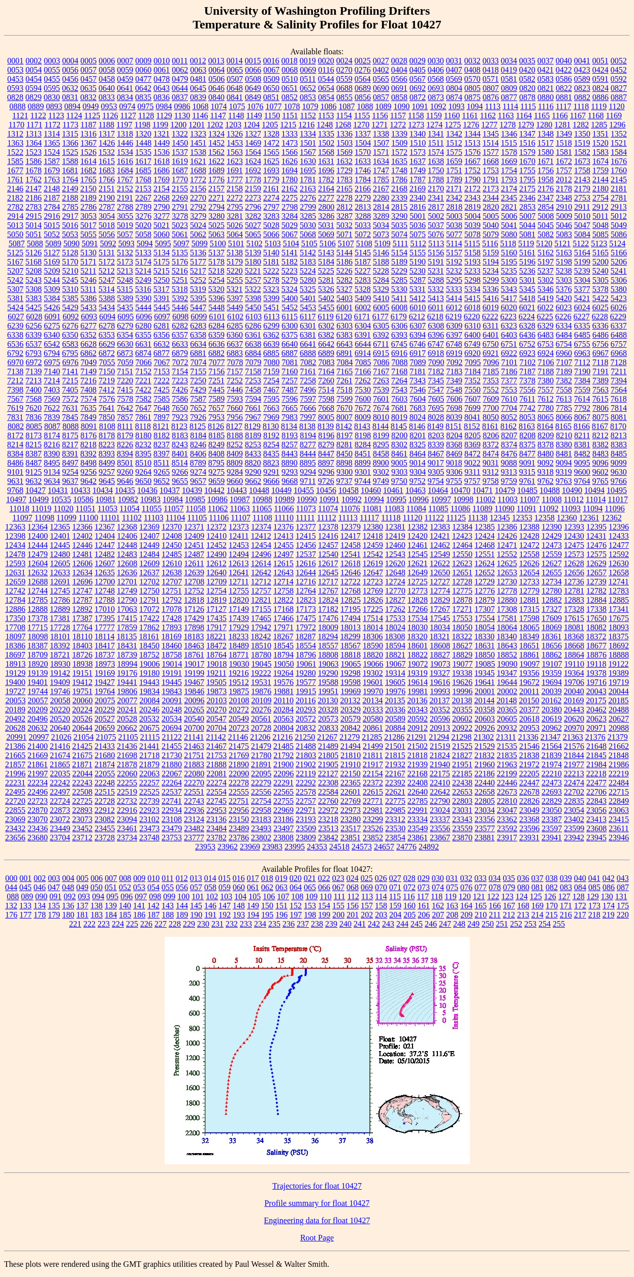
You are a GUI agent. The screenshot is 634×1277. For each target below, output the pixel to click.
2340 (417, 197)
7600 (363, 399)
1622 (216, 161)
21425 (82, 746)
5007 (527, 216)
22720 (15, 801)
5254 (216, 280)
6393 (399, 335)
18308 (395, 636)
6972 (34, 362)
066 (324, 887)
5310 (70, 289)
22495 (15, 792)
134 (40, 905)
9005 (399, 463)
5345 (527, 289)
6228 (600, 316)
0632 (70, 88)
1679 (52, 170)
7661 (253, 408)
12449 (149, 545)
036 (523, 878)
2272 (235, 197)
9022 (472, 463)
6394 (417, 335)
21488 (306, 746)
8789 (198, 463)
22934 (172, 810)
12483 (127, 554)
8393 (107, 453)
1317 (107, 133)
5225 (326, 271)
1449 (161, 143)
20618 (529, 718)
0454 (33, 79)
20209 (37, 709)
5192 (454, 261)
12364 (37, 526)
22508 (82, 792)
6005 (381, 307)
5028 (271, 225)
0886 (600, 97)
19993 (440, 691)
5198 (564, 261)
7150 (107, 371)
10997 (441, 499)
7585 (161, 399)
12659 (15, 581)
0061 (161, 70)
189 (182, 914)
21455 (172, 746)
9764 (582, 481)
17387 (82, 618)
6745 (399, 344)
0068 (289, 70)
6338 (15, 335)
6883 (235, 353)
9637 (70, 481)
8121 (161, 426)
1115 (528, 106)
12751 (172, 590)
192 (224, 914)
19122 (618, 664)
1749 (417, 170)
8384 (15, 453)
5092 (108, 243)
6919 (454, 353)
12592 (619, 554)
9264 (143, 472)
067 (338, 887)
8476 (509, 453)
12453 (239, 545)
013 (196, 878)
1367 (88, 143)
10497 (16, 499)
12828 (417, 600)
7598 (326, 399)
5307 (15, 289)
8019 (399, 417)
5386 (88, 298)
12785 (37, 600)
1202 (215, 124)
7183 (454, 371)
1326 (235, 133)
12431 (596, 536)
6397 (454, 335)
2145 (619, 179)
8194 (308, 435)
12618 (350, 563)
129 (593, 896)
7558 (564, 389)
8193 (289, 435)
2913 (619, 207)
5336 (491, 289)
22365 (350, 782)
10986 (217, 499)
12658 (619, 572)
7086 (381, 362)
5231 (436, 271)
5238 (564, 271)
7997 (308, 417)
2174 (509, 188)
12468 (484, 545)
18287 (305, 636)
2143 (582, 179)
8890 (289, 463)
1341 (436, 133)
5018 (107, 225)
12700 (104, 581)
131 (621, 896)
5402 (326, 298)
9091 (527, 463)
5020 (143, 225)
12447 (104, 545)
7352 (472, 380)
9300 (344, 472)
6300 (289, 325)
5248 (125, 280)
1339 (399, 133)
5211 (88, 271)
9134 (52, 472)
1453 (235, 143)
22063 (149, 773)
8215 (33, 444)
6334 (564, 325)
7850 (107, 417)
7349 (454, 380)
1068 (200, 106)
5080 (509, 234)
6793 (33, 353)
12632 (37, 572)
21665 (15, 755)
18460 (172, 645)
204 (395, 914)
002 (40, 878)
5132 (125, 252)
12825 (350, 600)
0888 (17, 106)
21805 (328, 755)
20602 (462, 718)
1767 (125, 179)
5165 (600, 252)
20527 (104, 718)
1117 (564, 106)
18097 (16, 636)
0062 (180, 70)
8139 (326, 426)
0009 (143, 60)
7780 (545, 408)
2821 (509, 207)
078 (495, 887)
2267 (143, 197)
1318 (125, 133)
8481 (564, 453)
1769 (161, 179)
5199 (582, 261)
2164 (326, 188)
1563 (235, 152)
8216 (52, 444)
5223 (289, 271)
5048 (600, 225)
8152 (472, 426)
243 (388, 924)
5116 (490, 243)
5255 (235, 280)
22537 (172, 792)
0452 (619, 70)
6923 (527, 353)
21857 (15, 764)
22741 (172, 801)
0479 (180, 79)
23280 (350, 819)
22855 (15, 810)
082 (552, 887)
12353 (522, 517)
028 (409, 878)
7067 (162, 362)
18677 (596, 645)
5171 (88, 261)
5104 (291, 243)
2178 (564, 188)
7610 (509, 399)
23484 (216, 828)
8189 (253, 435)
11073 (306, 508)
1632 (344, 161)
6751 (509, 344)
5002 (436, 216)
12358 (544, 517)
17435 (216, 618)
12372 (216, 526)
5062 (198, 234)
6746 (417, 344)
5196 (527, 261)
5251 (180, 280)
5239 (582, 271)
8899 (363, 463)
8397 (161, 453)
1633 (363, 161)
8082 (16, 426)
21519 (440, 746)
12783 (619, 590)
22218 (596, 773)
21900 (283, 764)
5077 (454, 234)
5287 (417, 280)
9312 (491, 472)
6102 (235, 316)
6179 (399, 316)
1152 (308, 115)
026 (381, 878)
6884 (253, 353)
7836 (33, 417)
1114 (510, 106)
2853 (527, 207)
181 (82, 914)
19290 (328, 673)
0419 (509, 70)
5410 (381, 298)
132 (11, 905)
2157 (216, 188)
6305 (381, 325)
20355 (462, 709)
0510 (289, 79)
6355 (143, 335)
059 (224, 887)
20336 (395, 709)
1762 (33, 179)
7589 (216, 399)
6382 (326, 335)
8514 (180, 463)
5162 (545, 252)
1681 (70, 170)
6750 (491, 344)
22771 (373, 801)
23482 (194, 828)
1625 (271, 161)
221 (75, 924)
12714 (283, 581)
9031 (491, 463)
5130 (88, 252)
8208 (527, 435)
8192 (271, 435)
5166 (619, 252)
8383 (619, 444)
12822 (283, 600)
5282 (344, 280)
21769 (239, 755)
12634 (82, 572)
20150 (529, 700)
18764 (216, 654)
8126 (216, 426)
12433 (619, 536)
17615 (574, 618)
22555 (239, 792)
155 (338, 905)
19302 (373, 673)
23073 (82, 819)
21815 (395, 755)
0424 (600, 70)
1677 (15, 170)
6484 (564, 335)
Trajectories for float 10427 (317, 1186)
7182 (436, 371)
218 (594, 914)
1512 (454, 143)
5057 (125, 234)
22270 (194, 782)
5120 (544, 243)
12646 (350, 572)
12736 (574, 581)
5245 (70, 280)
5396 (216, 298)
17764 (82, 627)
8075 (600, 417)
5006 (509, 216)
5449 (235, 307)
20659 (104, 728)
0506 (216, 79)
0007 (125, 60)
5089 (53, 243)
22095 (261, 773)
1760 (619, 170)
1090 (401, 106)
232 (232, 924)
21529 (484, 746)
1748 (399, 170)
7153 (161, 371)
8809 (235, 463)
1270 (361, 124)
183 (96, 914)
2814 (381, 207)
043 (623, 878)
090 (41, 896)
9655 (180, 481)
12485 (172, 554)
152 (296, 905)
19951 (328, 691)
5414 (454, 298)
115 (395, 896)
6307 (417, 325)
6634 (198, 344)
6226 (563, 316)
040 (580, 878)
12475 (574, 545)
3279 (198, 216)
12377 (306, 526)
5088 (35, 243)
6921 (491, 353)
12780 (552, 590)
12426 (507, 536)
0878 (527, 97)
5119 (526, 243)
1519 (582, 143)
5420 (564, 298)
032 (466, 878)
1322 (180, 133)
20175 (596, 700)
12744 (37, 590)
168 (523, 905)
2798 (289, 207)
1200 (178, 124)
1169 (614, 115)
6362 (271, 335)
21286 (394, 737)
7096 (491, 362)
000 (11, 878)
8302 (399, 444)
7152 (143, 371)
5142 (308, 252)
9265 (161, 472)
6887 (289, 353)
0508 (253, 79)
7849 (88, 417)
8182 (161, 435)
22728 (104, 801)
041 (594, 878)
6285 (235, 325)
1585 (15, 161)
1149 (254, 115)
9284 (235, 472)
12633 (60, 572)
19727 (15, 691)
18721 (60, 654)
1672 (564, 161)
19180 (149, 673)
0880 (545, 97)
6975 (52, 362)
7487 (289, 389)
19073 (440, 664)
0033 (491, 60)
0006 (107, 60)
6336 (600, 325)
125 (536, 896)
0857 (381, 97)
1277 (489, 124)
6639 (271, 344)
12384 (462, 526)
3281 (235, 216)
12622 (440, 563)
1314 (52, 133)
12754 (216, 590)
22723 (37, 801)
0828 (15, 97)
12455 (283, 545)
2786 (88, 207)
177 (25, 914)
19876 (261, 691)
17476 (328, 618)
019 (281, 878)
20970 (574, 728)
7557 (545, 389)
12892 (82, 609)
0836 (161, 97)
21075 (106, 737)
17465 (261, 618)
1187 (88, 124)
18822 (417, 654)
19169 (104, 673)
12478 (15, 554)
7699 (472, 408)
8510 (143, 463)
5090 (72, 243)
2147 (33, 188)
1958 (545, 179)
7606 (454, 399)
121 (479, 896)
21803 (306, 755)
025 (367, 878)
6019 (491, 307)
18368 (573, 636)
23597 (552, 828)
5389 (125, 298)
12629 (596, 563)
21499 (373, 746)
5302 (545, 280)
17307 (484, 609)
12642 (261, 572)
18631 (484, 645)
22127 (328, 773)
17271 (462, 609)
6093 (89, 316)
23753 (172, 837)
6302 (326, 325)
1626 (289, 161)
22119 (305, 773)
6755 (582, 344)
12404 (104, 536)
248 (459, 924)
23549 (417, 828)
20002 (507, 691)
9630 (619, 472)
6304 (363, 325)
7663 (271, 408)
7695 (436, 408)
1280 (544, 124)
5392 (180, 298)
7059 (125, 362)
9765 (600, 481)
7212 (15, 380)
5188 (381, 261)
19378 (596, 673)
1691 (235, 170)
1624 (253, 161)
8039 (454, 417)
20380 (552, 709)
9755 (454, 481)
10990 (307, 499)
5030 (308, 225)
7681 (399, 408)
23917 (507, 837)
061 (253, 887)
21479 (261, 746)
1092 (438, 106)
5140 (271, 252)
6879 (180, 353)
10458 (348, 490)
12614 (261, 563)
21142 (216, 737)
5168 (33, 261)
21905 (328, 764)
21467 (216, 746)
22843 (596, 801)
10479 (505, 490)
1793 (509, 179)
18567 (350, 645)
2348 (564, 197)
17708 (15, 627)
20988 (619, 728)
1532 (107, 152)
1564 (253, 152)
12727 (440, 581)
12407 (149, 536)
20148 (506, 700)
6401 (491, 335)
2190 (107, 197)
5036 (417, 225)
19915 (306, 691)
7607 (472, 399)
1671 (545, 161)
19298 (350, 673)
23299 (373, 819)
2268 (161, 197)
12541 (350, 554)
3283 (271, 216)
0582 (527, 79)
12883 (574, 600)
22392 (395, 782)
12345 (500, 517)
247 (445, 924)
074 (438, 887)
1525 (70, 152)
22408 (417, 782)
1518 (564, 143)
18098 (38, 636)
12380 (373, 526)
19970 (373, 691)
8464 (417, 453)
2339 (399, 197)
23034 (484, 810)
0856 (363, 97)
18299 (350, 636)
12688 (37, 581)
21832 (484, 755)
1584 (619, 152)
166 (495, 905)
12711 (238, 581)
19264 (283, 673)
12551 (484, 554)
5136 (198, 252)
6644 (363, 344)
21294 (439, 737)
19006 (150, 664)
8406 (198, 453)
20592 (417, 718)
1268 (343, 124)
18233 (238, 636)
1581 (564, 152)
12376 (283, 526)
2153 (143, 188)
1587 (52, 161)
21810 (350, 755)
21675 (82, 755)
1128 (146, 115)
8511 (161, 463)
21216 (282, 737)
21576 (574, 746)
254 (544, 924)
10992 (351, 499)
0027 (381, 60)
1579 (527, 152)
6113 (271, 316)
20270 (216, 709)
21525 (462, 746)
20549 (239, 718)
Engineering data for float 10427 (317, 1220)
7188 (545, 371)
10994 (374, 499)
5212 (107, 271)
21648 (596, 746)
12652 (484, 572)
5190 (417, 261)
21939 (417, 764)
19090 (507, 664)
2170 (436, 188)
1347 (527, 133)
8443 (289, 453)
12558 (529, 554)
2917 (70, 216)
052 (125, 887)
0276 (363, 70)
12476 (596, 545)
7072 (180, 362)
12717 (328, 581)
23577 (484, 828)
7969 (271, 417)
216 (566, 914)
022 (324, 878)
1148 (236, 115)
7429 (198, 389)
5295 (454, 280)
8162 (508, 426)
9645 (107, 481)
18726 (82, 654)
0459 (125, 79)
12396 (619, 526)
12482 (104, 554)
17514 (373, 618)
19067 (396, 664)
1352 (619, 133)
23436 (37, 828)
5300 (509, 280)
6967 (600, 353)
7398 (15, 389)
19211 (216, 673)
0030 (436, 60)
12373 (239, 526)
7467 (271, 389)
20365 (507, 709)
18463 (194, 645)
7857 (125, 417)
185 (125, 914)
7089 (418, 362)
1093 (456, 106)
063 (281, 887)
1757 (564, 170)
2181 (619, 188)
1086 (328, 106)
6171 (362, 316)
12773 (417, 590)
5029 (289, 225)
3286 (326, 216)
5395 (198, 298)
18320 (417, 636)
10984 (173, 499)
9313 (509, 472)
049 (82, 887)
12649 (417, 572)
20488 (619, 709)
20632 (37, 728)
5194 (491, 261)
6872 (107, 353)
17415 (127, 618)
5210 (70, 271)
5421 (582, 298)
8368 (454, 444)
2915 (33, 216)
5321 (235, 289)
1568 (326, 152)
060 (239, 887)
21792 (283, 755)
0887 (619, 97)
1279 (526, 124)
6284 (216, 325)
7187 (527, 371)
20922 (462, 728)
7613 (564, 399)
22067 (172, 773)
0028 (399, 60)
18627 (462, 645)
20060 (83, 700)
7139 (33, 371)
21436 (127, 746)
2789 (143, 207)
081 (537, 887)
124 (522, 896)
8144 (380, 426)
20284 (283, 709)
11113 (348, 517)
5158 (472, 252)
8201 (417, 435)
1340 (417, 133)
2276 (308, 197)
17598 (529, 618)
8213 (619, 435)
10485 (527, 490)
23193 (306, 819)
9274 (198, 472)
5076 (436, 234)
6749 (472, 344)
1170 (16, 124)
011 (167, 878)
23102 (149, 819)
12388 (529, 526)
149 (253, 905)
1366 (70, 143)
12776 (484, 590)
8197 (344, 435)
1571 (381, 152)
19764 (104, 691)
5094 (145, 243)
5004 (472, 216)
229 (189, 924)
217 (580, 914)
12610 (172, 563)
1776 (216, 179)
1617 (143, 161)
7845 (70, 417)
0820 (527, 88)
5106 (328, 243)
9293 (289, 472)
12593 (15, 563)
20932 (507, 728)
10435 (125, 490)
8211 (582, 435)
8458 (381, 453)
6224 (527, 316)
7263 (381, 380)
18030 (417, 627)
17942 (261, 627)
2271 (216, 197)
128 (579, 896)
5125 (15, 252)
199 (324, 914)
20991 (16, 737)
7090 (436, 362)
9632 (33, 481)
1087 (346, 106)
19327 (440, 673)
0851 (271, 97)
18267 (283, 636)
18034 (440, 627)
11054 (129, 508)
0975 (145, 106)
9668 (289, 481)
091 (55, 896)
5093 (126, 243)
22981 (373, 810)
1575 (454, 152)
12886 (15, 609)
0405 (417, 70)
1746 (363, 170)
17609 (552, 618)
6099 (199, 316)
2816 (417, 207)
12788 (104, 600)
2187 (52, 197)
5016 (70, 225)
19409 (60, 682)
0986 (182, 106)
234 (260, 924)
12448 (127, 545)
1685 (143, 170)
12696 (82, 581)
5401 (308, 298)
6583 (70, 344)
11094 (593, 508)
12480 (60, 554)
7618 (619, 399)
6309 (454, 325)
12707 (172, 581)
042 (609, 878)
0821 (545, 88)
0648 (235, 88)
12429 (552, 536)
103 (226, 896)
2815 (399, 207)
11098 (44, 517)
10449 (281, 490)
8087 (52, 426)
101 (198, 896)
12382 (417, 526)
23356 (484, 819)
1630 (308, 161)
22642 (440, 792)
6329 (545, 325)
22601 (350, 792)
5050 (15, 234)
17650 (596, 618)
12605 (60, 563)
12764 (306, 590)
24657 (384, 846)
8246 (198, 444)
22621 (395, 792)
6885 (271, 353)
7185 (491, 371)
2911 (582, 207)
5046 (564, 225)
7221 (143, 380)
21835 (507, 755)
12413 (283, 536)
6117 (307, 316)
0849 (253, 97)
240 (345, 924)
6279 (125, 325)
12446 (82, 545)
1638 (436, 161)
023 (338, 878)
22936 (194, 810)
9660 (235, 481)
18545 (283, 645)
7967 (253, 417)
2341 (436, 197)
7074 (199, 362)
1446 (125, 143)
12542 (373, 554)
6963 (582, 353)
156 (352, 905)
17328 (574, 609)
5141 (289, 252)
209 (466, 914)
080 (523, 887)
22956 (239, 810)
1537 (180, 152)
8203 (436, 435)
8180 (143, 435)
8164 (545, 426)
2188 (70, 197)
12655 (552, 572)
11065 (262, 508)
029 (424, 878)
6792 (15, 353)
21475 (239, 746)
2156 (198, 188)
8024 (417, 417)
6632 (161, 344)
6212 (417, 316)
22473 (552, 782)
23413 (596, 819)
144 (182, 905)
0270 (344, 70)
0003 (52, 60)
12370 (172, 526)
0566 (399, 79)
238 (317, 924)
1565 (271, 152)
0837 (180, 97)
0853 (308, 97)
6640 (289, 344)
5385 (70, 298)
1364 (33, 143)
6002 (363, 307)
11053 (107, 508)
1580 (545, 152)
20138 (462, 700)
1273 (416, 124)
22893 (82, 810)
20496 (37, 718)
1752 (472, 170)
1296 (617, 124)
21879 (149, 764)
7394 (619, 380)
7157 (235, 371)
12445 (60, 545)
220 (623, 914)
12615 (283, 563)
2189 (88, 197)
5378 (600, 289)
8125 (197, 426)
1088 (365, 106)
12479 (37, 554)
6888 (308, 353)
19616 (440, 682)
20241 (127, 709)
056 (182, 887)
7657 (216, 408)
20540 (194, 718)
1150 (272, 115)
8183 (180, 435)
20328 (328, 709)
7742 (527, 408)
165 (480, 905)
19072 (418, 664)
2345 (509, 197)
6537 (33, 344)
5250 (161, 280)
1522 (15, 152)
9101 (15, 472)
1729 (344, 170)
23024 (440, 810)
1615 (107, 161)
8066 (564, 417)
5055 (88, 234)
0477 (143, 79)
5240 (600, 271)
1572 (399, 152)
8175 (70, 435)
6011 (435, 307)
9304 (417, 472)
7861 (143, 417)
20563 (283, 718)
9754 (436, 481)
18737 (104, 654)
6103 (253, 316)
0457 (88, 79)
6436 (527, 335)
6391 (363, 335)
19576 (283, 682)
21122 (172, 737)
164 (466, 905)
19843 (172, 691)
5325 (308, 289)
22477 (596, 782)
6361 (253, 335)
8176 (88, 435)
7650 (180, 408)
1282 (581, 124)
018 (267, 878)
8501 (125, 463)
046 (40, 887)
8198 (363, 435)
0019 (308, 60)
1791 (491, 179)
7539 (381, 389)
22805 (484, 801)
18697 (15, 654)
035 (509, 878)
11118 (390, 517)
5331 (417, 289)
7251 (216, 380)
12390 (552, 526)
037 (537, 878)
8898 (344, 463)
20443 (574, 709)
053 (139, 887)
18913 (16, 664)
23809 (306, 837)
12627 (552, 563)
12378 (328, 526)
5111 (400, 243)
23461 (127, 828)
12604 (37, 563)
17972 (306, 627)
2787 (107, 207)
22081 (216, 773)
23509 (306, 828)
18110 (82, 636)
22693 (552, 792)
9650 (143, 481)
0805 (472, 88)
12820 (239, 600)
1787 (417, 179)
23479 (172, 828)
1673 (582, 161)
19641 (484, 682)
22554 (216, 792)
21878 (127, 764)
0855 (344, 97)
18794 (283, 654)
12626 (529, 563)
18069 (552, 627)
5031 (326, 225)
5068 (308, 234)
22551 (194, 792)
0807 (491, 88)
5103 (273, 243)
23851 (350, 837)
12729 (484, 581)
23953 (205, 846)
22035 (60, 773)
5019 (125, 225)
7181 (417, 371)
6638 (253, 344)
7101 (509, 362)
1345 (491, 133)
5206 (619, 261)
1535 (143, 152)
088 (13, 896)
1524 (52, 152)
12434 (15, 545)
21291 (416, 737)
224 (118, 924)
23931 (529, 837)
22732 (127, 801)
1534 (125, 152)
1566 (289, 152)
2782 (15, 207)
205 (409, 914)
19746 (60, 691)
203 (381, 914)
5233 (472, 271)
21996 (15, 773)
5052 (52, 234)
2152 (125, 188)
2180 (600, 188)
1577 (491, 152)
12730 (507, 581)
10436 (147, 490)
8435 (271, 453)
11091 (526, 508)
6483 (545, 335)
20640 (60, 728)
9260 (125, 472)
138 (96, 905)
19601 (373, 682)
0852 (289, 97)
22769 (350, 801)
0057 (88, 70)
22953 (216, 810)
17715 (37, 627)
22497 (60, 792)
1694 (289, 170)
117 (423, 896)
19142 (60, 673)
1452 (216, 143)
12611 (194, 563)
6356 (161, 335)
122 (493, 896)
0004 (70, 60)
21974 (552, 764)
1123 (56, 115)
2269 (180, 197)
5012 (619, 216)
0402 (381, 70)
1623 (235, 161)
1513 (472, 143)
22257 (149, 782)
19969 (350, 691)
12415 (306, 536)
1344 (472, 133)
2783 (33, 207)
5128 (70, 252)
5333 (454, 289)
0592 (619, 79)
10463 (415, 490)
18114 (104, 636)
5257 (253, 280)
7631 (70, 408)
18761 (194, 654)
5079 (491, 234)
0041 (582, 60)
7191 (600, 371)
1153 (326, 115)
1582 (582, 152)
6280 (143, 325)
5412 (417, 298)
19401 (37, 682)
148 (239, 905)
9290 (253, 472)
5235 (509, 271)
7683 (417, 408)
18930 (60, 664)
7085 (363, 362)
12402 (82, 536)
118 (436, 896)
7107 (564, 362)
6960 (564, 353)
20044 (619, 691)
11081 (372, 508)
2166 (363, 188)
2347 (545, 197)
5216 (180, 271)
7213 (33, 380)
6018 (472, 307)
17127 (216, 609)
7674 (381, 408)
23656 (15, 837)
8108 (107, 426)
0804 (454, 88)
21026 (61, 737)
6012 (454, 307)
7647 (143, 408)
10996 (418, 499)
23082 (104, 819)
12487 (194, 554)
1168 (596, 115)
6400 (472, 335)
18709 (37, 654)
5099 (200, 243)
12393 (574, 526)
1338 (381, 133)
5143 (326, 252)
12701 (127, 581)
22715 (619, 792)
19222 (261, 673)
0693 (436, 88)
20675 (149, 728)
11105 (197, 517)
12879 (484, 600)
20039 (552, 691)
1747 (381, 170)
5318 (180, 289)
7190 (582, 371)
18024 (395, 627)
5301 (527, 280)
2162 (289, 188)
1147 (218, 115)
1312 (15, 133)
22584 (328, 792)
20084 (150, 700)
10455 (304, 490)
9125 (33, 472)
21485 (283, 746)
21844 (574, 755)
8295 (381, 444)
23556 (440, 828)
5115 (472, 243)
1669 (509, 161)
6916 (399, 353)
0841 (235, 97)
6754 (564, 344)
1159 (433, 115)
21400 (37, 746)
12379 (350, 526)
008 (125, 878)
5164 (582, 252)
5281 (326, 280)
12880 (507, 600)
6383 (344, 335)
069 (367, 887)
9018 (454, 463)
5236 (527, 271)
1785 (381, 179)
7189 (564, 371)
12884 (596, 600)
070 (381, 887)
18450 (149, 645)
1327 (253, 133)
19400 (15, 682)
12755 (239, 590)
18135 (126, 636)
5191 (436, 261)
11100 (88, 517)
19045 (261, 664)
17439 (239, 618)
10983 (150, 499)
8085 (34, 426)
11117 (369, 517)
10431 (58, 490)
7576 (107, 399)
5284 (381, 280)
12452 (216, 545)
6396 (436, 335)
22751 (239, 801)
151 (281, 905)
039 (566, 878)
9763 (564, 481)
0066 (253, 70)
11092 (548, 508)
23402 (574, 819)
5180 (253, 261)
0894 (72, 106)
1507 (381, 143)
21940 (440, 764)
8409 (235, 453)
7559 (582, 389)
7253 (253, 380)
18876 (596, 654)
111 (339, 896)
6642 (326, 344)
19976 (395, 691)
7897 (161, 417)
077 (480, 887)
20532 (149, 718)
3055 (125, 216)
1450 (180, 143)
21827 (462, 755)
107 (283, 896)
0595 (52, 88)
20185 (618, 700)
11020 (63, 508)
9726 (326, 481)
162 (438, 905)
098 (155, 896)
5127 (52, 252)
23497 (283, 828)
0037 (545, 60)
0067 (271, 70)
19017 (194, 664)
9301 (363, 472)
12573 (574, 554)
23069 (15, 819)
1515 (509, 143)
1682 (88, 170)
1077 (273, 106)
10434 (102, 490)
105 (254, 896)
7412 (107, 389)
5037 (436, 225)
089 (27, 896)
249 (473, 924)
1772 (198, 179)
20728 (261, 728)
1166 (559, 115)
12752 (194, 590)
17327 (552, 609)
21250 (305, 737)
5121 (562, 243)
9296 (326, 472)
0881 (564, 97)
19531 (261, 682)
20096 (194, 700)
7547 (436, 389)
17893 (172, 627)
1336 (344, 133)
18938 (83, 664)
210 (480, 914)
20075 (105, 700)
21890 (239, 764)
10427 (35, 490)
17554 (484, 618)
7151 (125, 371)
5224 (308, 271)
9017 (436, 463)
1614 (88, 161)
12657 (596, 572)
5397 (235, 298)
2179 (582, 188)
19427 (104, 682)
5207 (15, 271)
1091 (419, 106)
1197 (124, 124)
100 (183, 896)
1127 (128, 115)
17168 (283, 609)
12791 (149, 600)
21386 (15, 746)
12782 (596, 590)
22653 (462, 792)
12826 (373, 600)
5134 (161, 252)
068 (352, 887)
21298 (461, 737)
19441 (127, 682)
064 (296, 887)
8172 (15, 435)
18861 (529, 654)
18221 (216, 636)
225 (132, 924)
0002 (33, 60)
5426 (52, 307)
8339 (436, 444)
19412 (82, 682)
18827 (440, 654)
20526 (82, 718)
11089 (482, 508)
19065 (351, 664)
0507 (235, 79)
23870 (462, 837)
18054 (484, 627)
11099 (66, 517)
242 (374, 924)
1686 (161, 170)
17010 (104, 609)
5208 (33, 271)
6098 (180, 316)
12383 (440, 526)
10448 (259, 490)
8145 (399, 426)
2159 (253, 188)
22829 (552, 801)
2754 (600, 197)
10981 (106, 499)
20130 (328, 700)
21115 (150, 737)
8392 (88, 453)
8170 (618, 426)
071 (395, 887)
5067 (289, 234)
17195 (350, 609)
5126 (33, 252)
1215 (288, 124)
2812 (344, 207)
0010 (161, 60)
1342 (454, 133)
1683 (107, 170)
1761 (15, 179)
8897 (326, 463)
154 (324, 905)
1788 (436, 179)
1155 (362, 115)
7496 (308, 389)
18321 (439, 636)
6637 (235, 344)
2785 (70, 207)
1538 (198, 152)
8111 (125, 426)
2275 (289, 197)
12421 (440, 536)
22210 (552, 773)
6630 (125, 344)
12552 (507, 554)
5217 (198, 271)
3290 (399, 216)
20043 (596, 691)
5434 (107, 307)
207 (438, 914)
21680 (104, 755)
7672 (363, 408)
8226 (125, 444)
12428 (529, 536)
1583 (600, 152)
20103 (217, 700)
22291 (283, 782)
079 (509, 887)
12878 (462, 600)
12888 (37, 609)
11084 (416, 508)
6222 (490, 316)
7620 (33, 408)
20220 (60, 709)
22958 (261, 810)
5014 (33, 225)
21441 (149, 746)
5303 (564, 280)
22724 (60, 801)
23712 (82, 837)
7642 (125, 408)
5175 (161, 261)
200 (338, 914)
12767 (328, 590)
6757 (619, 344)
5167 (15, 261)
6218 (435, 316)
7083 (327, 362)
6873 (125, 353)
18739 (127, 654)
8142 (344, 426)
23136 (216, 819)
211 (494, 914)
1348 (545, 133)
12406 (127, 536)
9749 (381, 481)
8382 (600, 444)
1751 (454, 170)
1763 (52, 179)
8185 (216, 435)
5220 (235, 271)
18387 (37, 645)
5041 (509, 225)
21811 (373, 755)
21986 (619, 764)
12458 (350, 545)
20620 (574, 718)
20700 (194, 728)
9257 (107, 472)
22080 (194, 773)
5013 (15, 225)
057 (196, 887)
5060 (161, 234)
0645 (198, 88)
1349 (564, 133)
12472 (529, 545)
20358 (484, 709)
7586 (180, 399)
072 (409, 887)
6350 (70, 335)
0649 (253, 88)
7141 (70, 371)
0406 (436, 70)
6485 (582, 335)
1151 (290, 115)
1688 (198, 170)
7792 (582, 408)
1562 (216, 152)
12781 (574, 590)
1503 (344, 143)
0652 (308, 88)
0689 (363, 88)
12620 (395, 563)
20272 (239, 709)
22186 (484, 773)
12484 (149, 554)
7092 (455, 362)
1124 (74, 115)
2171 (454, 188)
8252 (235, 444)
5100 (218, 243)
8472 (472, 453)
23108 (172, 819)
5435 (125, 307)
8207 (509, 435)
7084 (345, 362)
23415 (619, 819)
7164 (326, 371)
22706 (596, 792)
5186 (344, 261)
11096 (614, 508)
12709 (216, 581)
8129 (252, 426)
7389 (600, 380)
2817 (436, 207)
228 (175, 924)
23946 (619, 837)
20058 (60, 700)
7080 (272, 362)
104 (240, 896)
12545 (417, 554)
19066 (373, 664)
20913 (440, 728)
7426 (180, 389)
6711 (381, 344)
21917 (373, 764)
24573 (362, 846)
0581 (509, 79)
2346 (527, 197)
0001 (15, 60)
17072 (149, 609)
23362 (507, 819)
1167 (578, 115)
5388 (107, 298)
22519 (127, 792)
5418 (527, 298)
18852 (507, 654)
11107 (240, 517)
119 (450, 896)
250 (488, 924)
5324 (289, 289)
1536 (161, 152)
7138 (15, 371)
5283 (363, 280)
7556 (527, 389)
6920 (472, 353)
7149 (88, 371)
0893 (54, 106)
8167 (600, 426)
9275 (216, 472)
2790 (161, 207)
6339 (33, 335)
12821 (261, 600)
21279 (349, 737)
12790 (127, 600)
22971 (306, 810)
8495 (52, 463)
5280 (308, 280)
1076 (255, 106)
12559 (552, 554)
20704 (216, 728)
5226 (344, 271)
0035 (527, 60)
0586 (564, 79)
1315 (70, 133)
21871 (82, 764)
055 (168, 887)
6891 (344, 353)
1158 (416, 115)
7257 (289, 380)
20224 (82, 709)
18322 (462, 636)
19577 (306, 682)
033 (480, 878)
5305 (600, 280)
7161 (308, 371)
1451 (198, 143)
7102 (528, 362)
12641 (239, 572)
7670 (344, 408)
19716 (596, 682)
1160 (452, 115)
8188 (235, 435)
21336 (528, 737)
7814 (619, 408)
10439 (192, 490)
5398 (253, 298)
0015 (253, 60)
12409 (194, 536)
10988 (262, 499)
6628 (88, 344)
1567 (308, 152)
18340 (506, 636)
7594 (253, 399)
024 (352, 878)
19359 (552, 673)
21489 (328, 746)
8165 (563, 426)
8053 (527, 417)
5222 (271, 271)
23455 (104, 828)
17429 (194, 618)
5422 (600, 298)
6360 (235, 335)
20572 (306, 718)
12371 (194, 526)
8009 (363, 417)
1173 (70, 124)
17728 (60, 627)
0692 (417, 88)
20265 (194, 709)
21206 (260, 737)
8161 (490, 426)
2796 (253, 207)
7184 (472, 371)
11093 (570, 508)
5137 (216, 252)
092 (70, 896)
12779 (529, 590)
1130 (182, 115)
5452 (289, 307)
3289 (381, 216)
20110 (284, 700)
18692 (619, 645)
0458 (107, 79)
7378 (527, 380)
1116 (546, 106)
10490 (572, 490)
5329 (381, 289)
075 (452, 887)
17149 (239, 609)
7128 (618, 362)
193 (239, 914)
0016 (271, 60)
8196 (326, 435)
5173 (125, 261)
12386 (507, 526)
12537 (306, 554)
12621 (417, 563)
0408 (472, 70)
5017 (88, 225)
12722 (350, 581)
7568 (33, 399)
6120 (344, 316)
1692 (253, 170)
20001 (484, 691)
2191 (125, 197)
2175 (527, 188)
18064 (507, 627)
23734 (127, 837)
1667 (472, 161)
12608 (127, 563)
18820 (373, 654)
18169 (171, 636)
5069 (326, 234)
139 (111, 905)
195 (267, 914)
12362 (611, 517)
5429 (70, 307)
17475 (306, 618)
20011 (529, 691)
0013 (216, 60)
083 (566, 887)
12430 (574, 536)
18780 (261, 654)
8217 (70, 444)
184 (111, 914)
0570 (472, 79)
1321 (161, 133)
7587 (198, 399)
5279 (289, 280)
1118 (581, 106)
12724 (395, 581)
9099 (619, 463)
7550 (472, 389)
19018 (217, 664)
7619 (15, 408)
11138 (478, 517)
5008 (545, 216)
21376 (595, 737)
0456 (70, 79)
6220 (472, 316)
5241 (619, 271)
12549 (440, 554)
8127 (234, 426)
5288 (436, 280)
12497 (283, 554)
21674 (60, 755)
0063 (198, 70)
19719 (619, 682)
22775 (395, 801)
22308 (328, 782)
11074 (328, 508)
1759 (600, 170)
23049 (529, 810)
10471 (482, 490)
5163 (564, 252)
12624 (484, 563)
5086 (619, 234)
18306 (372, 636)
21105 (128, 737)
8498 (88, 463)
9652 (161, 481)
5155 (417, 252)
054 (153, 887)
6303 (344, 325)
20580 (373, 718)
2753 (582, 197)
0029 (417, 60)
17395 (104, 618)
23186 (283, 819)
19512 (239, 682)
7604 (417, 399)
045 (25, 887)
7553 (509, 389)
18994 (127, 664)
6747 (436, 344)
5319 (198, 289)
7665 (289, 408)
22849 (619, 801)
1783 (344, 179)
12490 (216, 554)
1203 (233, 124)
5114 (454, 243)
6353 (107, 335)
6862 (88, 353)
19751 (82, 691)
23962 (227, 846)
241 (360, 924)
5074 (399, 234)
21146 (238, 737)
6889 (326, 353)
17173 (306, 609)
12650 (440, 572)
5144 (344, 252)
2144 (600, 179)
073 (424, 887)
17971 (283, 627)
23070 (37, 819)
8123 (179, 426)
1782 (326, 179)
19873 (216, 691)
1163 (506, 115)
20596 (440, 718)
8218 (88, 444)
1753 (491, 170)
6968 (619, 353)
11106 (219, 517)
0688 (344, 88)
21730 (172, 755)
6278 (107, 325)
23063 (619, 810)
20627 (619, 718)
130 (607, 896)
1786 (399, 179)
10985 (195, 499)
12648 (395, 572)
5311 (88, 289)
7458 (253, 389)
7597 (308, 399)
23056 (596, 810)
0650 (271, 88)
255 (559, 924)
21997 (37, 773)
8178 (107, 435)
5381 (15, 298)
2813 (363, 207)
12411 (238, 536)
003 (54, 878)
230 (203, 924)
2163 (308, 188)
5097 (181, 243)
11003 (507, 499)
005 (82, 878)
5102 (254, 243)
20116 (305, 700)
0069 (308, 70)
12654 (529, 572)
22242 (60, 782)
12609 (149, 563)
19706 (574, 682)
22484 (619, 782)
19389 (619, 673)
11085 (438, 508)
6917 (417, 353)
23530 (395, 828)
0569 (454, 79)
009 (139, 878)
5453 (308, 307)
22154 (373, 773)
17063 (127, 609)
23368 (529, 819)
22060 (127, 773)
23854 (395, 837)
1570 (363, 152)
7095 (473, 362)
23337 (440, 819)
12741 (619, 581)
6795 (70, 353)
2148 (52, 188)
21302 (483, 737)
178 (40, 914)
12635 (104, 572)
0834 (125, 97)
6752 (527, 344)
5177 (198, 261)
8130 (271, 426)
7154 (180, 371)
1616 (125, 161)
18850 (484, 654)
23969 (250, 846)
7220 (125, 380)
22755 (283, 801)
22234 (37, 782)
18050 (462, 627)
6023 (564, 307)
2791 (180, 207)
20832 (306, 728)
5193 (472, 261)
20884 (395, 728)
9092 (545, 463)
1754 (509, 170)
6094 (107, 316)
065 (310, 887)
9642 (88, 481)
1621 (198, 161)
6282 (180, 325)
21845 (596, 755)
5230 (417, 271)
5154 (399, 252)
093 (84, 896)
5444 (143, 307)
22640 (417, 792)
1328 (271, 133)
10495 (617, 490)
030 (438, 878)
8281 (344, 444)
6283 (198, 325)
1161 (470, 115)
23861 (417, 837)
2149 (70, 188)
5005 (491, 216)
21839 (552, 755)
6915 (381, 353)
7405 (70, 389)
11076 (350, 508)
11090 (504, 508)
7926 (198, 417)
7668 (326, 408)
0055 (52, 70)
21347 (551, 737)
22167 (395, 773)
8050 (491, 417)
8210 (564, 435)
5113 (436, 243)
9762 (545, 481)
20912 (417, 728)
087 (623, 887)
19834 (149, 691)
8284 (363, 444)
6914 (363, 353)
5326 (326, 289)
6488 (619, 335)
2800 (326, 207)
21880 (172, 764)
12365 (60, 526)
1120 (616, 106)
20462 (596, 709)
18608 (440, 645)
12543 (395, 554)
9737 (344, 481)
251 (502, 924)
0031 (454, 60)
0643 (161, 88)
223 (104, 924)
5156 (436, 252)
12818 (194, 600)
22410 (440, 782)
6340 (52, 335)
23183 (261, 819)
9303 (399, 472)
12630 (619, 563)
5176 (180, 261)
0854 (326, 97)
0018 (289, 60)
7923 (180, 417)
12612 (216, 563)
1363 (15, 143)
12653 (507, 572)
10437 (170, 490)
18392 (60, 645)
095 (112, 896)
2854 (545, 207)
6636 (216, 344)
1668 (491, 161)
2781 (619, 197)
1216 (306, 124)
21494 (350, 746)
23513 (328, 828)
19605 (395, 682)
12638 (172, 572)
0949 (90, 106)
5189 (399, 261)
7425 (161, 389)
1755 (527, 170)
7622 (52, 408)
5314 (107, 289)
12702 (149, 581)
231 (217, 924)
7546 (417, 389)
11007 (530, 499)
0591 (600, 79)
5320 (216, 289)
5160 (509, 252)
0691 (399, 88)
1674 (600, 161)
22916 (127, 810)
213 (523, 914)
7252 (235, 380)
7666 (308, 408)
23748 (149, 837)
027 (395, 878)
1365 (52, 143)
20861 (373, 728)
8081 (619, 417)
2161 (271, 188)
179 (54, 914)
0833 (107, 97)
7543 (399, 389)
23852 (373, 837)
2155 (180, 188)
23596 (529, 828)
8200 (399, 435)
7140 (52, 371)
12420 (417, 536)
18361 (551, 636)
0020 (326, 60)
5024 (198, 225)
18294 (328, 636)
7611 (527, 399)
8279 (326, 444)
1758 (582, 170)
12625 (507, 563)
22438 (462, 782)
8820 (253, 463)
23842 (328, 837)
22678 (529, 792)
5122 (581, 243)
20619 (552, 718)
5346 (545, 289)
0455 (52, 79)
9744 (363, 481)
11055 (152, 508)
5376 (564, 289)
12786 (60, 600)
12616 (306, 563)
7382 (564, 380)
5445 (161, 307)
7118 (600, 362)
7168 (399, 371)
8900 (381, 463)
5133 (143, 252)
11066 (284, 508)
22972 (328, 810)
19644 (507, 682)
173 (594, 905)
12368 (127, 526)
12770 (395, 590)
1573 (417, 152)
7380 (545, 380)
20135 (395, 700)
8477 (527, 453)
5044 (527, 225)
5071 (344, 234)
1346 (509, 133)
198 (310, 914)
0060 (143, 70)
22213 (574, 773)
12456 (306, 545)
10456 (326, 490)
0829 (33, 97)
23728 (104, 837)
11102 (132, 517)
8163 (527, 426)
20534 (172, 718)
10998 (463, 499)
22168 (417, 773)
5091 (90, 243)
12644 (306, 572)
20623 (596, 718)
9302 (381, 472)
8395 (143, 453)
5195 (509, 261)
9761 (527, 481)
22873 (60, 810)
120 (465, 896)
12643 (283, 572)
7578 (125, 399)
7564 (619, 389)
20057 (38, 700)
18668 (574, 645)
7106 (546, 362)
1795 (527, 179)
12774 (440, 590)
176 (11, 914)
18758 (172, 654)
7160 (289, 371)
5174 (143, 261)
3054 (107, 216)
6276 (70, 325)
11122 (434, 517)
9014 (417, 463)
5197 (545, 261)
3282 (253, 216)
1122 (38, 115)
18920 (38, 664)
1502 (326, 143)
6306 (399, 325)
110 (325, 896)
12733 (529, 581)
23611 (618, 828)
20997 (38, 737)
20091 (172, 700)
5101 (236, 243)
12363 (15, 526)
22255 (127, 782)
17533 (395, 618)
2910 (564, 207)
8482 (582, 453)
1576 (472, 152)
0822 (564, 88)
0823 (582, 88)
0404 (399, 70)
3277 (161, 216)
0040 (564, 60)
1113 (492, 106)
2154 (161, 188)
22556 (261, 792)
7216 (88, 380)
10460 (371, 490)
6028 (34, 316)
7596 (289, 399)
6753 (545, 344)
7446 (235, 389)
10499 (38, 499)
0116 (326, 70)
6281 (161, 325)
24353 (317, 846)
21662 (619, 746)
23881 (484, 837)
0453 (15, 79)
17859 (127, 627)
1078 (291, 106)
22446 (507, 782)
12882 (552, 600)
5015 (52, 225)
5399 (271, 298)
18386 (15, 645)
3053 (88, 216)
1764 (70, 179)
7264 (399, 380)
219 (609, 914)
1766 (107, 179)
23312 (395, 819)
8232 (143, 444)
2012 (564, 179)
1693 (271, 170)
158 (381, 905)
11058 (196, 508)
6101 (217, 316)
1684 (125, 170)
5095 (163, 243)
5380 (619, 289)
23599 (574, 828)
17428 (172, 618)
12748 (104, 590)
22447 (529, 782)
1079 (310, 106)
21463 (194, 746)
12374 (261, 526)
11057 (173, 508)
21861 (37, 764)
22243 (82, 782)
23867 (440, 837)
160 (409, 905)
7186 (509, 371)
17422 (149, 618)
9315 (527, 472)
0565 (381, 79)
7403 (52, 389)
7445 (216, 389)
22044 (82, 773)
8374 (509, 444)
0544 (326, 79)
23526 (373, 828)
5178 (216, 261)
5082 (545, 234)
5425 (33, 307)
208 (452, 914)
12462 (440, 545)
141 (139, 905)
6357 (180, 335)
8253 (253, 444)
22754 (261, 801)
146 (210, 905)
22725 (82, 801)
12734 (552, 581)
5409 (363, 298)
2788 (125, 207)
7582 (143, 399)
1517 (545, 143)
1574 (436, 152)
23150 (239, 819)
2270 (198, 197)
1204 (251, 124)
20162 (551, 700)
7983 (289, 417)
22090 (239, 773)
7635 (88, 408)
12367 (104, 526)
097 (141, 896)
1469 (253, 143)
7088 (400, 362)
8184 (198, 435)
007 (111, 878)
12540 (328, 554)
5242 (15, 280)
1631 (326, 161)
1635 (399, 161)
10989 (284, 499)
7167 (381, 371)
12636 (127, 572)
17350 (15, 618)
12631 (15, 572)
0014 (235, 60)
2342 (454, 197)
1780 (289, 179)
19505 (216, 682)
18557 (328, 645)
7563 (600, 389)
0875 (472, 97)
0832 (88, 97)
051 (111, 887)
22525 (149, 792)
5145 (363, 252)
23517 (350, 828)
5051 (33, 234)
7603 (399, 399)
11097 (22, 517)
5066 (271, 234)
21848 (619, 755)
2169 (417, 188)
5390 (143, 298)
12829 (440, 600)
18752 (149, 654)
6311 (490, 325)
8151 (454, 426)
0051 (600, 60)
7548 (454, 389)
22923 (149, 810)
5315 (125, 289)
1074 (218, 106)
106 (269, 896)
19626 (462, 682)
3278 (180, 216)
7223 (180, 380)
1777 (235, 179)
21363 (573, 737)
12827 (395, 600)
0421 (545, 70)
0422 (564, 70)
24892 (429, 846)
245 (416, 924)
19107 (552, 664)
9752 (417, 481)
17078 (172, 609)
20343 (417, 709)
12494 (239, 554)
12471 (507, 545)
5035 (399, 225)
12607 (104, 563)
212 (509, 914)
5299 (491, 280)
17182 (328, 609)
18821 (395, 654)
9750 (399, 481)
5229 (399, 271)
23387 (552, 819)
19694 (552, 682)
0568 (436, 79)
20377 (529, 709)
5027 (253, 225)
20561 (261, 718)
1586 (33, 161)
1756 (545, 170)
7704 (509, 408)
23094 (127, 819)
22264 (172, 782)
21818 (417, 755)
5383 (33, 298)
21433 (104, 746)
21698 (127, 755)
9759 (509, 481)
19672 (529, 682)
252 (516, 924)
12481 (82, 554)
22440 (484, 782)
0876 (491, 97)
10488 (550, 490)
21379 (618, 737)
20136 (417, 700)
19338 (462, 673)
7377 (509, 380)
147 (224, 905)
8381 (582, 444)
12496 (261, 554)
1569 (344, 152)
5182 (289, 261)
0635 (88, 88)
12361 (589, 517)
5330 (399, 289)
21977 (574, 764)
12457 (328, 545)
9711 (307, 481)
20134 (372, 700)
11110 (284, 517)
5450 (253, 307)
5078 (472, 234)
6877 (161, 353)
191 (210, 914)
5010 (582, 216)
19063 (329, 664)
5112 (418, 243)
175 (623, 905)
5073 (381, 234)
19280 (306, 673)
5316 (143, 289)
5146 (381, 252)
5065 (253, 234)
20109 (261, 700)
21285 (372, 737)
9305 (436, 472)
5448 (216, 307)
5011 (600, 216)
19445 (172, 682)
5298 (472, 280)
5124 (617, 243)
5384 (52, 298)
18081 (574, 627)
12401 (60, 536)
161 (424, 905)
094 (98, 896)
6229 (618, 316)
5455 (326, 307)
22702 (574, 792)
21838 (529, 755)
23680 (37, 837)
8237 (161, 444)
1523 (33, 152)
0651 (289, 88)
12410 (216, 536)
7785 (564, 408)
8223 (107, 444)
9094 (564, 463)
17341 (619, 609)
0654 (326, 88)
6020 (509, 307)
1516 (527, 143)
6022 (545, 307)
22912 (104, 810)
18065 (529, 627)
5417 (509, 298)
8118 (143, 426)
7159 (271, 371)
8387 (33, 453)
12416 (328, 536)
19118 (596, 664)
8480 (545, 453)
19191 (172, 673)
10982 (128, 499)
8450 (344, 453)
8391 (70, 453)
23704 (60, 837)
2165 (344, 188)
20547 (216, 718)
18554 (306, 645)
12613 (239, 563)
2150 (88, 188)
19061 (306, 664)
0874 (454, 97)
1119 (599, 106)
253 (530, 924)
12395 (596, 526)
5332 (436, 289)
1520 (600, 143)
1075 (237, 106)
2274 (271, 197)
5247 (107, 280)
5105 (309, 243)
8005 (326, 417)
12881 (529, 600)
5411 (399, 298)
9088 (509, 463)
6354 (125, 335)
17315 (529, 609)
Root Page (317, 1237)
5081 (527, 234)
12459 (373, 545)
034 (495, 878)
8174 (52, 435)
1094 (474, 106)
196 (281, 914)
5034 (381, 225)
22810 (507, 801)
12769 (373, 590)
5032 (344, 225)
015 (224, 878)
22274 (216, 782)
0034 (509, 60)
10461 (393, 490)
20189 (15, 709)
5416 (491, 298)
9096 (600, 463)
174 (609, 905)
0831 (70, 97)
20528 (127, 718)
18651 (529, 645)
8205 (472, 435)
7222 (161, 380)
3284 (289, 216)
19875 (239, 691)
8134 (289, 426)
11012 (574, 499)
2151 (107, 188)
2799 (308, 207)
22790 (440, 801)
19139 (37, 673)
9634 (52, 481)
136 (68, 905)
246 (431, 924)
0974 (127, 106)
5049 (619, 225)
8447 (326, 453)
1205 (270, 124)
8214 (15, 444)
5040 (491, 225)
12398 (15, 536)
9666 (271, 481)
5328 (363, 289)
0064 (216, 70)
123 (507, 896)
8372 (491, 444)
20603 (484, 718)
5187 (363, 261)
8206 (491, 435)
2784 (52, 207)
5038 (454, 225)
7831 (15, 417)
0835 (143, 97)
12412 (261, 536)
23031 (462, 810)
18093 (619, 627)
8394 (125, 453)
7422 (143, 389)
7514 (326, 389)
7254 (271, 380)
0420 (527, 70)
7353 (491, 380)
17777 (104, 627)
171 (566, 905)
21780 (261, 755)
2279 (363, 197)
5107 (346, 243)
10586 (83, 499)
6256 (33, 325)
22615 (373, 792)
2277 (326, 197)
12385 (484, 526)
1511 (435, 143)
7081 (290, 362)
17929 (239, 627)
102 (212, 896)
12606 (82, 563)
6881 (198, 353)
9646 (125, 481)
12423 (462, 536)
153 (310, 905)
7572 (70, 399)
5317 (161, 289)
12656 (574, 572)
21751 (194, 755)
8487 (33, 463)
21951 (462, 764)
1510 (417, 143)
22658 (484, 792)
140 (125, 905)
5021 (161, 225)
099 (169, 896)
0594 (33, 88)
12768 (350, 590)
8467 (436, 453)
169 (537, 905)
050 (96, 887)
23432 (15, 828)
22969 (283, 810)
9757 (472, 481)
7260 (326, 380)
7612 (545, 399)
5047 (582, 225)
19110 (574, 664)
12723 (373, 581)
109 (311, 896)
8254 (271, 444)
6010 (417, 307)
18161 (149, 636)
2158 (235, 188)
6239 (15, 325)
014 (210, 878)
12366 (82, 526)
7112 (582, 362)
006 (96, 878)
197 (296, 914)
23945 (596, 837)
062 (267, 887)
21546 (529, 746)
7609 (491, 399)
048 (68, 887)
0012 (198, 60)
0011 (179, 60)
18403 (82, 645)
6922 (509, 353)
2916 (52, 216)
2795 (235, 207)
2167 (381, 188)
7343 (417, 380)
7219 (107, 380)
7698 (454, 408)
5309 (52, 289)
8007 (344, 417)
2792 (198, 207)
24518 (339, 846)
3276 (143, 216)
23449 (60, 828)
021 (310, 878)
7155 (198, 371)
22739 (149, 801)
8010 (381, 417)
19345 (484, 673)
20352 (440, 709)
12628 (574, 563)
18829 (462, 654)
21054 (83, 737)
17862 (149, 627)
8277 (308, 444)
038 (552, 878)
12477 (619, 545)
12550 (462, 554)
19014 (172, 664)
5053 (70, 234)
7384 (582, 380)
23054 (574, 810)
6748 (454, 344)
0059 (125, 70)
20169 (573, 700)
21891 (261, 764)
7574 (88, 399)
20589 (395, 718)
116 (409, 896)
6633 (180, 344)
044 (11, 887)
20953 (529, 728)
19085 (485, 664)
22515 (104, 792)
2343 (472, 197)
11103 (154, 517)
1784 (363, 179)
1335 (326, 133)
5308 (33, 289)
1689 (216, 170)
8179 (125, 435)
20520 (60, 718)
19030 (239, 664)
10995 (396, 499)
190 (196, 914)
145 (196, 905)
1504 (363, 143)
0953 (109, 106)
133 (25, 905)
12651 (462, 572)
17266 (417, 609)
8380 (564, 444)
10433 (80, 490)
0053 (15, 70)
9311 (472, 472)
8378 (545, 444)
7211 (618, 371)
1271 (379, 124)
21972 (529, 764)
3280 (216, 216)
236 (288, 924)
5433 (88, 307)
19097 (530, 664)
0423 (582, 70)
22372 (373, 782)
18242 (260, 636)
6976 (70, 362)
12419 (395, 536)
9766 (619, 481)
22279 (261, 782)
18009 (328, 627)
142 (153, 905)
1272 (398, 124)
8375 (527, 444)
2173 (491, 188)
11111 (305, 517)
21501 (395, 746)
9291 (271, 472)
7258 (308, 380)
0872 (417, 97)
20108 (239, 700)
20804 (283, 728)
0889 (35, 106)
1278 (507, 124)
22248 (104, 782)
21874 (104, 764)
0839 (198, 97)
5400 (289, 298)
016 (239, 878)
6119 (325, 316)
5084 (582, 234)
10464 (438, 490)
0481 (198, 79)
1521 (619, 143)
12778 (507, 590)
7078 (235, 362)
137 (82, 905)
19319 (417, 673)
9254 (70, 472)
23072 (60, 819)
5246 (88, 280)
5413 (436, 298)
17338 (596, 609)
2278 (344, 197)
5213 (125, 271)
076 (466, 887)
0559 (344, 79)
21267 (327, 737)
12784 (15, 600)
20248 (172, 709)
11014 (596, 499)
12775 (462, 590)
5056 (107, 234)
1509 (399, 143)
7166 (363, 371)
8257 (289, 444)
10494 (594, 490)
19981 (417, 691)
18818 (350, 654)
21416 (60, 746)
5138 (235, 252)
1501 (308, 143)
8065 (545, 417)
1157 (398, 115)
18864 (574, 654)
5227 (363, 271)
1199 (160, 124)
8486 (15, 463)
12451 (194, 545)
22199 (507, 773)
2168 (399, 188)
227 (160, 924)
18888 (619, 654)
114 (381, 896)
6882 (216, 353)
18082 (596, 627)
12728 (462, 581)
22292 (306, 782)
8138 (307, 426)
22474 (574, 782)
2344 (491, 197)
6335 (582, 325)
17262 (395, 609)
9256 (88, 472)
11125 (456, 517)
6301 (308, 325)
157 (367, 905)
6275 (52, 325)
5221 (253, 271)
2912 (600, 207)
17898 (194, 627)
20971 (596, 728)
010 (153, 878)
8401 (180, 453)
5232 (454, 271)
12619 (373, 563)
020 (296, 878)
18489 (239, 645)
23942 (574, 837)
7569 (52, 399)
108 (297, 896)
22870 (37, 810)
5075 (417, 234)
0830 (52, 97)
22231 (15, 782)
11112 (326, 517)
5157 (454, 252)
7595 (271, 399)
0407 (454, 70)
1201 (196, 124)
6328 (527, 325)
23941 (552, 837)
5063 (216, 234)
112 (353, 896)
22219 (619, 773)
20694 (172, 728)
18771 (239, 654)
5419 (545, 298)
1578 (509, 152)
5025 (216, 225)
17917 (216, 627)
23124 (194, 819)
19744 (37, 691)
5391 (161, 298)
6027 (16, 316)
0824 (600, 88)
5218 (216, 271)
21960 (484, 764)
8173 (33, 435)
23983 (272, 846)
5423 (619, 298)
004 (68, 878)
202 (367, 914)
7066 (144, 362)
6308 (436, 325)
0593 (15, 88)
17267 (440, 609)
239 (331, 924)
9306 (454, 472)
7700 (491, 408)
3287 (344, 216)
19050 (284, 664)
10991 (329, 499)
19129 (15, 673)
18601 (417, 645)
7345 (436, 380)
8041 (472, 417)
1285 (599, 124)
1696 (326, 170)
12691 (60, 581)
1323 (198, 133)
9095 (582, 463)
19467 (194, 682)
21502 (417, 746)
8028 (436, 417)
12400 (37, 536)
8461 (399, 453)
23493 (261, 828)
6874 (143, 353)
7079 (253, 362)
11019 (41, 508)
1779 (271, 179)
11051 (86, 508)
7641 (107, 408)
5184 (326, 261)
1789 (454, 179)
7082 (308, 362)
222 (89, 924)
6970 (16, 362)
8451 (363, 453)
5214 (143, 271)
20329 (350, 709)
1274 (434, 124)
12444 (37, 545)
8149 (435, 426)
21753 (216, 755)
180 (68, 914)
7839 (52, 417)
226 (146, 924)
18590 (373, 645)
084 (580, 887)
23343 (462, 819)
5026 (235, 225)
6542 (52, 344)
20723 (239, 728)
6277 (88, 325)
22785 (417, 801)
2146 (15, 188)
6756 (600, 344)
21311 (506, 737)
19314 (395, 673)
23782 (216, 837)
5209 (52, 271)
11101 (110, 517)
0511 (307, 79)
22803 (462, 801)
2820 (491, 207)
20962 (552, 728)
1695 (308, 170)
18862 (552, 654)
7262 (363, 380)
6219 (454, 316)
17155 (261, 609)
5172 (107, 261)
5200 (600, 261)
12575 (596, 554)
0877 (509, 97)
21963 (507, 764)
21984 (596, 764)
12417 (350, 536)
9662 (253, 481)
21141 (194, 737)
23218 (328, 819)
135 (54, 905)
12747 (82, 590)
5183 (308, 261)
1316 (88, 133)
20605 (507, 718)
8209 (545, 435)
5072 (363, 234)
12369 (149, 526)
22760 (328, 801)
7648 (161, 408)
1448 (143, 143)
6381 (308, 335)
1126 (110, 115)
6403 (509, 335)
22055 (104, 773)
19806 (127, 691)
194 (253, 914)
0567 (417, 79)
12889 (60, 609)
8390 (52, 453)
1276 (471, 124)
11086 (460, 508)
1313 (33, 133)
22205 (529, 773)
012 (182, 878)
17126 (194, 609)
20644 (82, 728)
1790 (472, 179)
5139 (253, 252)
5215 (161, 271)
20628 (15, 728)
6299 (271, 325)
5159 (491, 252)
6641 (308, 344)
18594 (395, 645)
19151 (82, 673)
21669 (37, 755)
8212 (600, 435)
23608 (596, 828)
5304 (582, 280)
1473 (289, 143)
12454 (261, 545)
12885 (619, 600)
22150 (350, 773)
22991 (417, 810)
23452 (82, 828)
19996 (462, 691)
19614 (417, 682)
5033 (363, 225)
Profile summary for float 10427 (316, 1203)
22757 (306, 801)
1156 (380, 115)
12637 (149, 572)
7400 (33, 389)
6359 (216, 335)
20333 (373, 709)
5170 (70, 261)
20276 (261, 709)
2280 (381, 197)
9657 (198, 481)
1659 (454, 161)
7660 (235, 408)
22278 (239, 782)
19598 (350, 682)
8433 (253, 453)
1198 (142, 124)
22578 (306, 792)
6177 (380, 316)
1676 (619, 161)
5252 (198, 280)
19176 (127, 673)
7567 (15, 399)
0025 (363, 60)
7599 (344, 399)
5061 (180, 234)
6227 (582, 316)
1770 (180, 179)
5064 (235, 234)
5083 (564, 234)
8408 (216, 453)
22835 (574, 801)
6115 (290, 316)
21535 (507, 746)
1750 (436, 170)
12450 (172, 545)
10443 (237, 490)
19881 (283, 691)
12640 (216, 572)
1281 (562, 124)
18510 (261, 645)
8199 (381, 435)
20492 (15, 718)
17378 (37, 618)
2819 (472, 207)
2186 (33, 197)
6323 (509, 325)
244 (402, 924)
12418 (373, 536)
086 (609, 887)
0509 (271, 79)
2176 (545, 188)
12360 (567, 517)
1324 (216, 133)
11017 (618, 499)
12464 (462, 545)
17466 (283, 618)
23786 (239, 837)
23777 (194, 837)
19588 (328, 682)
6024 (582, 307)
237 (303, 924)
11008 (551, 499)
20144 (484, 700)
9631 (15, 481)
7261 (344, 380)
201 (352, 914)
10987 (240, 499)
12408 (172, 536)
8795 (216, 463)
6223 (508, 316)
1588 (70, 161)
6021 (527, 307)
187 (153, 914)
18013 (350, 627)
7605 (436, 399)
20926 (484, 728)
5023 (180, 225)
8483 (600, 453)
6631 (143, 344)
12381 (395, 526)
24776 (406, 846)
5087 (17, 243)
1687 (180, 170)
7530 (363, 389)
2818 (454, 207)
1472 (271, 143)
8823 (271, 463)
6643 (344, 344)
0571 (491, 79)
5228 (381, 271)
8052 (509, 417)
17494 (350, 618)
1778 (253, 179)
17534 (417, 618)
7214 (52, 380)
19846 (194, 691)
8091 (89, 426)
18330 (484, 636)
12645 (328, 572)
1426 (107, 143)
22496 (37, 792)
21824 (440, 755)
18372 (596, 636)
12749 (127, 590)
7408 (88, 389)
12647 (373, 572)
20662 (127, 728)
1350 (582, 133)
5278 (271, 280)
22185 (462, 773)
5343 (509, 289)
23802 (261, 837)
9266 (180, 472)
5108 (364, 243)
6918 (436, 353)
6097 (162, 316)
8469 (454, 453)
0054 (33, 70)
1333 (289, 133)
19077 (463, 664)
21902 (306, 764)
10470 (460, 490)
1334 (308, 133)
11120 (413, 517)
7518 (344, 389)
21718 (149, 755)
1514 (491, 143)
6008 (399, 307)
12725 (417, 581)
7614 (582, 399)
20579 (350, 718)
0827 (619, 88)
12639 (194, 572)
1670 (527, 161)
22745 (216, 801)
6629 (107, 344)
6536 (15, 344)
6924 (545, 353)
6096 (144, 316)
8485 (619, 453)
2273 (253, 197)
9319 (564, 472)
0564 (363, 79)
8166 (582, 426)
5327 (344, 289)
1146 (200, 115)
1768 (143, 179)
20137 (439, 700)
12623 (462, 563)
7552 (491, 389)
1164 (523, 115)
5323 (271, 289)
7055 (107, 362)
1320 (143, 133)
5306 (619, 280)
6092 (70, 316)
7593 (235, 399)
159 (395, 905)
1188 (106, 124)
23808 (283, 837)
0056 (70, 70)
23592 (507, 828)
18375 (618, 636)
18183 (193, 636)
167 (509, 905)
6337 (619, 325)
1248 (324, 124)
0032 (472, 60)
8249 (216, 444)
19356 (529, 673)
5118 (508, 243)
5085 (600, 234)
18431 (127, 645)
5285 (399, 280)
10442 (214, 490)
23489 (239, 828)
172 (580, 905)
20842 (350, 728)
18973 (105, 664)
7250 (198, 380)
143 (168, 905)
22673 (507, 792)
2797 (271, 207)
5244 (52, 280)
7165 (344, 371)
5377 (582, 289)
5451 (271, 307)
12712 (261, 581)
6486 (600, 335)
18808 (328, 654)
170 (552, 905)
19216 (239, 673)
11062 (218, 508)
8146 (417, 426)
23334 (417, 819)
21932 (395, 764)
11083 (394, 508)
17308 (507, 609)
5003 (454, 216)
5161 (527, 252)
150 (267, 905)
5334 (472, 289)
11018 (19, 508)
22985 (395, 810)
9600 (582, 472)
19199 (194, 673)
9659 (216, 481)
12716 (306, 581)
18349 (529, 636)
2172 (472, 188)
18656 (552, 645)
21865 (60, 764)
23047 (507, 810)
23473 (149, 828)
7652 (198, 408)
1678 (33, 170)
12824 (328, 600)
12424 (484, 536)
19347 (507, 673)
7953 (216, 417)
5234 (491, 271)
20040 (574, 691)
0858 (399, 97)
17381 (60, 618)
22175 (440, 773)
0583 (545, 79)
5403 (344, 298)
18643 (507, 645)
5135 (180, 252)
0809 (509, 88)
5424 (15, 307)
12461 (417, 545)
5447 (198, 307)
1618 (161, 161)
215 (552, 914)
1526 (88, 152)
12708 (194, 581)
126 (550, 896)
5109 (382, 243)
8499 (107, 463)
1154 (344, 115)
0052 (619, 60)
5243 (33, 280)
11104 (175, 517)
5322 (253, 289)
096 (126, 896)
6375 (289, 335)
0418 (491, 70)
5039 (472, 225)
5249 (143, 280)
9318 (545, 472)
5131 (107, 252)
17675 (619, 618)
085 (594, 887)
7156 (216, 371)
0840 (216, 97)
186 (139, 914)
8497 (70, 463)
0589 (582, 79)
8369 (472, 444)
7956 (235, 417)
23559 (462, 828)
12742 (15, 590)
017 (253, 878)
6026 (619, 307)
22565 (283, 792)
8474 (491, 453)
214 (537, 914)
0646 (216, 88)
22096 (283, 773)
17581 (507, 618)
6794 (52, 353)
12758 (283, 590)
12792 (172, 600)
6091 (52, 316)
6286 (253, 325)
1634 (381, 161)
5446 (180, 307)
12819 (216, 600)
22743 (194, 801)
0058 (107, 70)
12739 (596, 581)
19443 (149, 682)
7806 (600, 408)
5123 (599, 243)
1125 (92, 115)
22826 (529, 801)
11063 (239, 508)
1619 (180, 161)
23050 (552, 810)
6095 (125, 316)
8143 (362, 426)
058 (210, 887)
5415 (472, 298)
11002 (485, 499)
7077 (217, 362)
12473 (552, 545)
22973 (350, 810)
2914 (15, 216)
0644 (180, 88)
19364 (574, 673)
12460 (395, 545)
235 (274, 924)
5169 (52, 261)
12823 (306, 600)
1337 (363, 133)
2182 (15, 197)
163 (452, 905)
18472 (216, 645)
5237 (545, 271)
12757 (261, 590)
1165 (542, 115)
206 (424, 914)
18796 (306, 654)
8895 (308, 463)
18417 (104, 645)
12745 (60, 590)
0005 (88, 60)
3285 (308, 216)
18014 (373, 627)
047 (54, 887)
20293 (306, 709)
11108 (262, 517)
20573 (328, 718)
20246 (149, 709)
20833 (328, 728)
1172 (52, 124)
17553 (462, 618)
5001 (417, 216)
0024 (344, 60)
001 (25, 878)
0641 (125, 88)
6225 (545, 316)
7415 (125, 389)
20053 (16, 700)
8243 (180, 444)
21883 (194, 764)
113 (367, 896)
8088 (70, 426)
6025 (600, 307)
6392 (381, 335)
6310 (472, 325)
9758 (491, 481)
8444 (308, 453)
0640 (107, 88)
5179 (235, 261)
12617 (328, 563)
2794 (216, 207)
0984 (163, 106)
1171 (34, 124)
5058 (143, 234)
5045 (545, 225)
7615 (600, 399)
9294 (308, 472)
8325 (417, 444)
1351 (600, 133)
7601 (381, 399)
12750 (149, 590)
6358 (198, 335)
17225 (373, 609)
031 (452, 878)
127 (564, 896)
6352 (88, 335)
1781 (308, 179)
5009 (564, 216)
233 (246, 924)
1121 (20, 115)
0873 (436, 97)
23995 (294, 846)
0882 (582, 97)
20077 (127, 700)
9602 (600, 472)
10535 (61, 499)
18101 (60, 636)
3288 (363, 216)
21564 (552, 746)
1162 (488, 115)
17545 (440, 618)
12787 (82, 600)
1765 (88, 179)
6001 (344, 307)
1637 (417, 161)
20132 (350, 700)
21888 (216, 764)
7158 (253, 371)
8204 (454, 435)
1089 (383, 106)
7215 (70, 380)
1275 (453, 124)
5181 (271, 261)
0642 (143, 88)
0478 (161, 79)
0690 (381, 88)
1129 (164, 115)
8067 (582, 417)
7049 (89, 362)
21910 (350, 764)
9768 (15, 490)
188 (168, 914)
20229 (104, 709)
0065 (235, 70)
